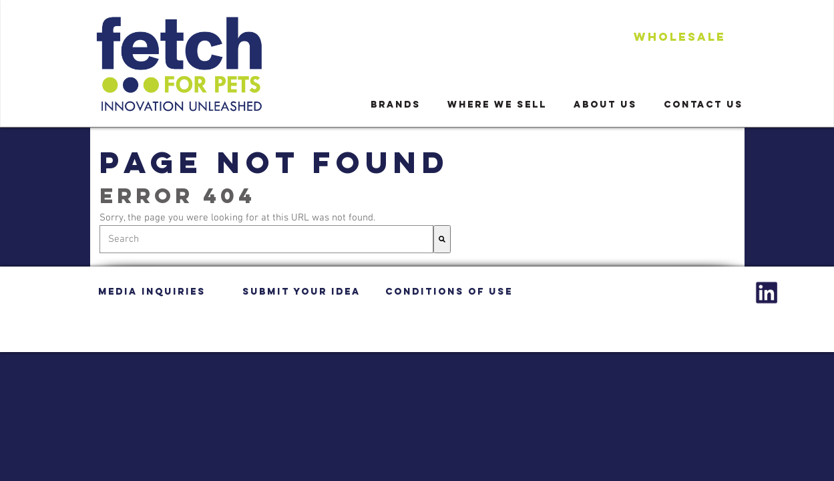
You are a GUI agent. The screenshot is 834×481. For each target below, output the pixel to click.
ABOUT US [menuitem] (605, 104)
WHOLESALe (680, 36)
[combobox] (266, 239)
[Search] (442, 239)
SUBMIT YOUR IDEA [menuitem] (301, 291)
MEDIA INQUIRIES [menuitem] (152, 291)
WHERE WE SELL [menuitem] (497, 104)
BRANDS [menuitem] (396, 104)
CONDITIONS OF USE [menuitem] (449, 291)
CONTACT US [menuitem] (703, 104)
